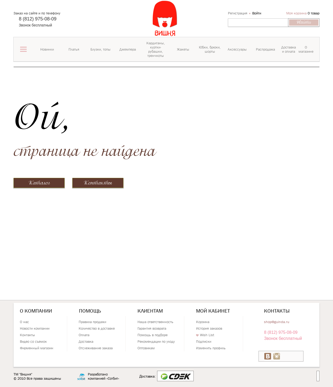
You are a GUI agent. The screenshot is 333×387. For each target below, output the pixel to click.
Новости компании (34, 328)
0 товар (313, 13)
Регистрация (237, 13)
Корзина (202, 322)
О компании (36, 311)
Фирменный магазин (36, 348)
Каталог (39, 183)
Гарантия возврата (151, 328)
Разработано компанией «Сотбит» (103, 376)
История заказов (209, 328)
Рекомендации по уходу (156, 341)
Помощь (90, 311)
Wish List (205, 335)
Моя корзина (296, 13)
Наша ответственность (155, 322)
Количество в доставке (97, 328)
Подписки (203, 341)
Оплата (84, 335)
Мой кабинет (213, 311)
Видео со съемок (33, 341)
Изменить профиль (211, 348)
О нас (24, 322)
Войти (256, 13)
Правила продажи (92, 322)
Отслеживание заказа (96, 348)
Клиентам (150, 311)
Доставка (86, 341)
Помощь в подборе (152, 335)
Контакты (98, 183)
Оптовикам (146, 348)
